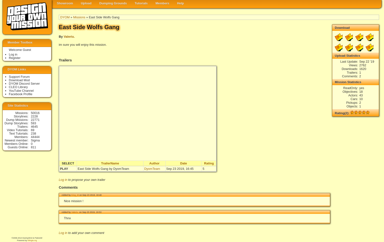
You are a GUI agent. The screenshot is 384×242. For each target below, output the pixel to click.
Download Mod (19, 80)
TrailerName (110, 163)
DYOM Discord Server (24, 83)
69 (32, 130)
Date (183, 163)
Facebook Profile (20, 94)
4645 (34, 126)
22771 (35, 120)
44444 (35, 137)
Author (154, 163)
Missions (79, 17)
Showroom (65, 3)
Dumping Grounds (113, 3)
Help (180, 3)
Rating (209, 163)
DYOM (65, 17)
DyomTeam (152, 169)
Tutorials (141, 3)
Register (15, 58)
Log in (63, 180)
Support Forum (19, 77)
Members (162, 3)
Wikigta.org (32, 240)
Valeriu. (69, 36)
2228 (34, 116)
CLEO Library (18, 87)
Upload (86, 3)
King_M (75, 195)
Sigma (35, 140)
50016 (35, 113)
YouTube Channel (21, 90)
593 (33, 123)
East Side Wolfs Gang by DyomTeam (103, 169)
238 (33, 133)
